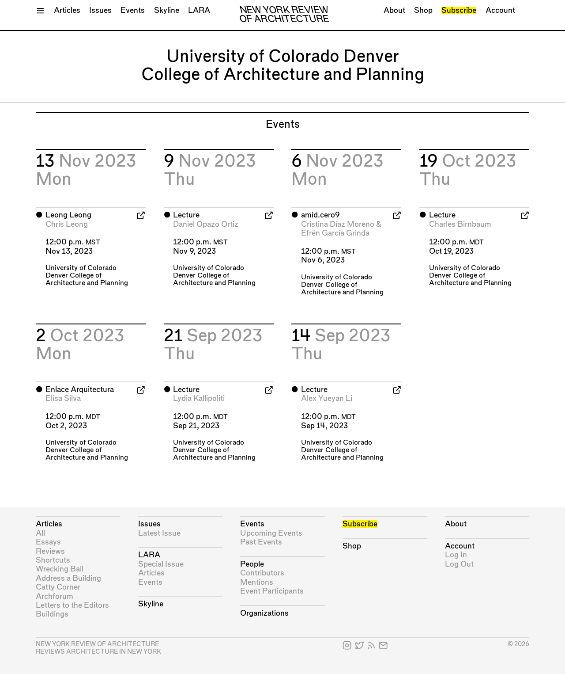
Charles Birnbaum (460, 224)
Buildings (52, 614)
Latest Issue (159, 533)
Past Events (261, 542)
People (252, 564)
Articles (67, 10)
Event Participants (272, 591)
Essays (48, 542)
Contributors (262, 573)
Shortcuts (53, 560)
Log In (456, 555)
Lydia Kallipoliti (199, 398)
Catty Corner (58, 587)
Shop (423, 10)
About (394, 10)
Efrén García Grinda (335, 233)
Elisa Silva (63, 398)
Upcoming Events (271, 533)
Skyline (166, 10)
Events (133, 10)
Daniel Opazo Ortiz (205, 224)
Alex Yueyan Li (326, 398)
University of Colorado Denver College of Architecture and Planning (86, 275)
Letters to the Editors (72, 605)
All (40, 533)
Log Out (459, 564)
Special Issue (161, 564)
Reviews (50, 551)
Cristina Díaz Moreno (337, 224)
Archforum (54, 596)
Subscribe (458, 10)
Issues (100, 10)
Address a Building (68, 578)
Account (500, 10)
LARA (199, 10)
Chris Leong (66, 224)
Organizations (264, 613)
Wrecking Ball (59, 569)
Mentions (256, 582)
